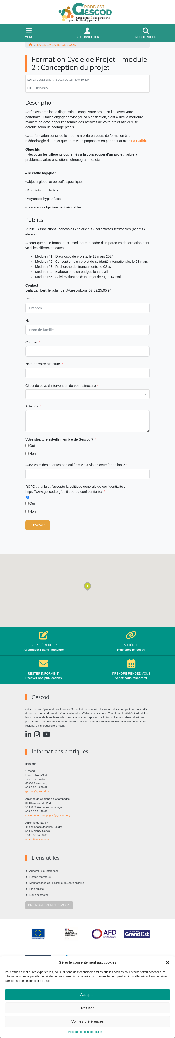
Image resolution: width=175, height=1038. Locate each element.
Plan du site (36, 888)
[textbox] (87, 394)
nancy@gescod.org (37, 839)
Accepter (87, 995)
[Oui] (27, 445)
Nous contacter (38, 895)
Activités (31, 406)
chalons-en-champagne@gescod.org (47, 815)
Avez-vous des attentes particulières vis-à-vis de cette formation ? (75, 465)
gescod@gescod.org (37, 791)
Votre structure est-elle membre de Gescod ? (59, 439)
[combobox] (87, 394)
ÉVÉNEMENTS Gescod (56, 45)
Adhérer (34, 870)
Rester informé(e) (40, 877)
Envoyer (37, 525)
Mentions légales (39, 882)
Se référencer (49, 870)
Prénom (31, 299)
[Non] (27, 453)
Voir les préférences (87, 1021)
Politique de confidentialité (85, 1032)
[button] (167, 962)
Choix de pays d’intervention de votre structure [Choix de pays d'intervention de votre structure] (60, 386)
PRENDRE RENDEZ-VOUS (49, 905)
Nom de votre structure (42, 364)
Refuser (87, 1008)
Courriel (31, 342)
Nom (29, 321)
